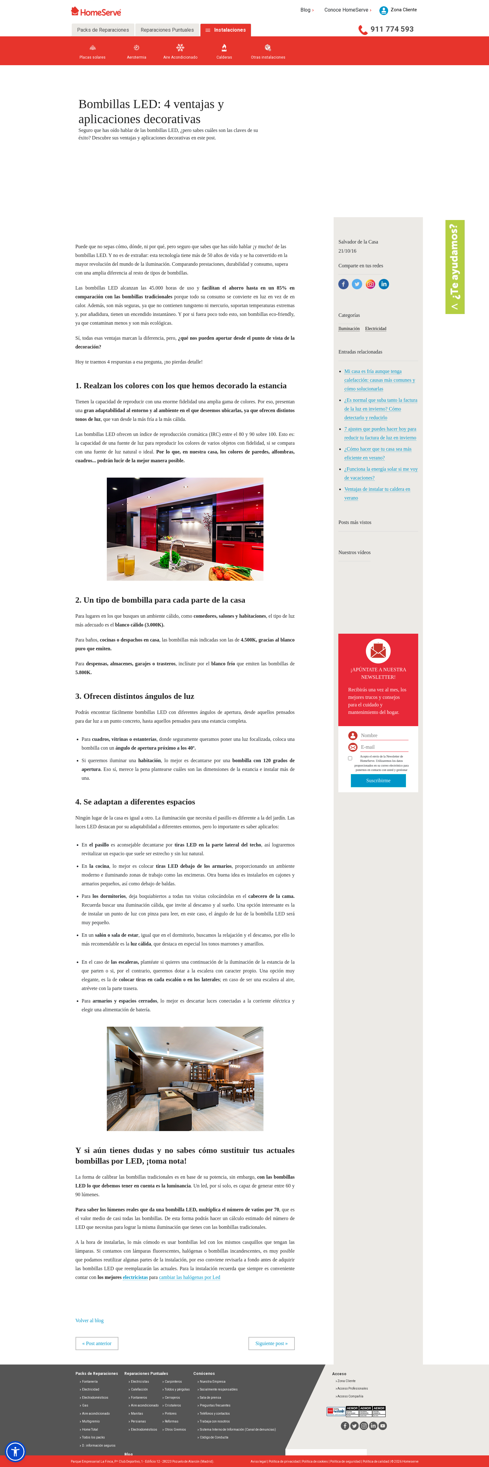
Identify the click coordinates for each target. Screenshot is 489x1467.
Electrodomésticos (93, 1397)
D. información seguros (97, 1445)
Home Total (88, 1429)
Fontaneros (137, 1397)
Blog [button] (307, 10)
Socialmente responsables (217, 1389)
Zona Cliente (345, 1381)
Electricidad (376, 328)
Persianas (137, 1421)
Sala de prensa (209, 1397)
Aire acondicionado (94, 1413)
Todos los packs (92, 1437)
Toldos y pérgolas (176, 1389)
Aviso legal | (260, 1461)
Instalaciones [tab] (230, 30)
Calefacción (138, 1389)
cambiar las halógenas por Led (189, 1277)
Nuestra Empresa (211, 1381)
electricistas (135, 1277)
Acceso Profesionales (351, 1388)
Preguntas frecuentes (214, 1405)
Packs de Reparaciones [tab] (103, 30)
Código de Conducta (212, 1437)
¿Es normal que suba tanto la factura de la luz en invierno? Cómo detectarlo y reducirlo (380, 408)
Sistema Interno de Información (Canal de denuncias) (238, 1429)
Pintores (169, 1413)
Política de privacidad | (285, 1461)
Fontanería (88, 1381)
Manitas (135, 1413)
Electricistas (138, 1381)
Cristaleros (171, 1405)
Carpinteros (172, 1381)
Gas (83, 1405)
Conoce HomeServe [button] (349, 10)
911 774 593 (392, 29)
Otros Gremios (174, 1429)
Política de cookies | (316, 1461)
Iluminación (349, 328)
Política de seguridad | (346, 1461)
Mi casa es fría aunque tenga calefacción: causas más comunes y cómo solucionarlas (379, 380)
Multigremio (89, 1421)
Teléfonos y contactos (213, 1413)
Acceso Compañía (349, 1396)
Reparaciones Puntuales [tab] (167, 30)
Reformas (170, 1421)
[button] (15, 1452)
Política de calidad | (377, 1461)
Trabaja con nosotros (213, 1421)
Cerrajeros (171, 1397)
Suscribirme (378, 780)
